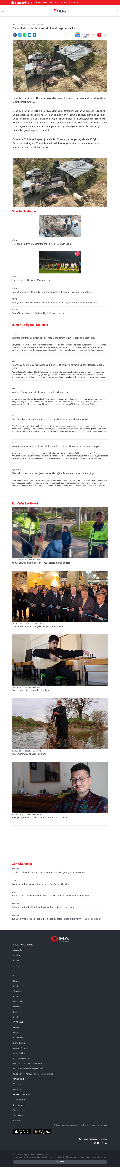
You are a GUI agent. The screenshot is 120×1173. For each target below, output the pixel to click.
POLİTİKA (15, 869)
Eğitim (16, 1012)
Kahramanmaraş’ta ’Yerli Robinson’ (29, 754)
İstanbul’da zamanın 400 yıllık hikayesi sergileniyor (37, 626)
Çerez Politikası (19, 1053)
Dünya (16, 976)
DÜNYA (14, 240)
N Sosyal (16, 1120)
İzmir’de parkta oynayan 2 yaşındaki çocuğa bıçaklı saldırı (41, 884)
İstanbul (14, 334)
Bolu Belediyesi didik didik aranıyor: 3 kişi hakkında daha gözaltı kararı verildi (50, 419)
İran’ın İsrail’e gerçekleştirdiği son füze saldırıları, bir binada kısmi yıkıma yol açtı (52, 292)
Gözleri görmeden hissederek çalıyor (31, 690)
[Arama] (117, 10)
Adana (14, 361)
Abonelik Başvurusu (21, 1048)
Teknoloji (17, 991)
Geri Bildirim (60, 1162)
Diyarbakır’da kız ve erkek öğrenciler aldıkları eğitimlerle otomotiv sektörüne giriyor (53, 473)
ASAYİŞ (14, 299)
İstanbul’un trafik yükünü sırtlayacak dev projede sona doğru (43, 907)
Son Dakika (20, 2)
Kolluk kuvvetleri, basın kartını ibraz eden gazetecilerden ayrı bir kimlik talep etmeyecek (56, 918)
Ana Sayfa (17, 950)
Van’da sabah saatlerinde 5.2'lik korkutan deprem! (56, 2)
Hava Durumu (18, 1105)
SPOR (14, 276)
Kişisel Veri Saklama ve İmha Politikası (28, 1064)
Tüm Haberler (18, 1115)
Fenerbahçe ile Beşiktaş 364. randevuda (32, 280)
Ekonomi (16, 981)
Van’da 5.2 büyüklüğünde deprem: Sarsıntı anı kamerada (40, 392)
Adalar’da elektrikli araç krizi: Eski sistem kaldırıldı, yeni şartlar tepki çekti (48, 872)
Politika (16, 960)
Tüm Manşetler (19, 1110)
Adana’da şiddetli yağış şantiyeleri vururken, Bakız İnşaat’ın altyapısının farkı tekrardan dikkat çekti (58, 366)
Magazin (16, 1007)
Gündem (16, 955)
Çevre (15, 996)
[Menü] (3, 10)
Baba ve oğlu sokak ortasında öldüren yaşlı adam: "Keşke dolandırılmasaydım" (51, 895)
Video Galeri (18, 1084)
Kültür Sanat (18, 1002)
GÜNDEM (15, 310)
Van (13, 388)
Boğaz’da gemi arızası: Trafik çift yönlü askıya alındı (38, 313)
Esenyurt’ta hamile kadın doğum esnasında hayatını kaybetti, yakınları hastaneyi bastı (55, 302)
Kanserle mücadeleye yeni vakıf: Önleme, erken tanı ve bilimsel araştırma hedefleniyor (55, 446)
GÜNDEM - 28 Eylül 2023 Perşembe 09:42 (26, 560)
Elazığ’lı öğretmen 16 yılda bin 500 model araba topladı (39, 817)
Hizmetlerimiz (19, 1043)
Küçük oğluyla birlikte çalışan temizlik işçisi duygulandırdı (41, 562)
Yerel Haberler (19, 1100)
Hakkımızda (18, 1038)
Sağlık (15, 986)
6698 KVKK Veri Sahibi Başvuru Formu (28, 1069)
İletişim (16, 1027)
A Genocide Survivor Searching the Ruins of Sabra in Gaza (41, 243)
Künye (15, 1033)
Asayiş (16, 965)
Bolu (13, 415)
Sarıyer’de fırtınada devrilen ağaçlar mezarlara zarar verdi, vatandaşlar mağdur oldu (53, 337)
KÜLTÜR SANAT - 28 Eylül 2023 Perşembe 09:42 (28, 624)
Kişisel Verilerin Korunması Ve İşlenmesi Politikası (33, 1074)
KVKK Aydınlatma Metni (23, 1058)
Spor (15, 971)
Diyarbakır (15, 470)
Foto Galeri (17, 1089)
